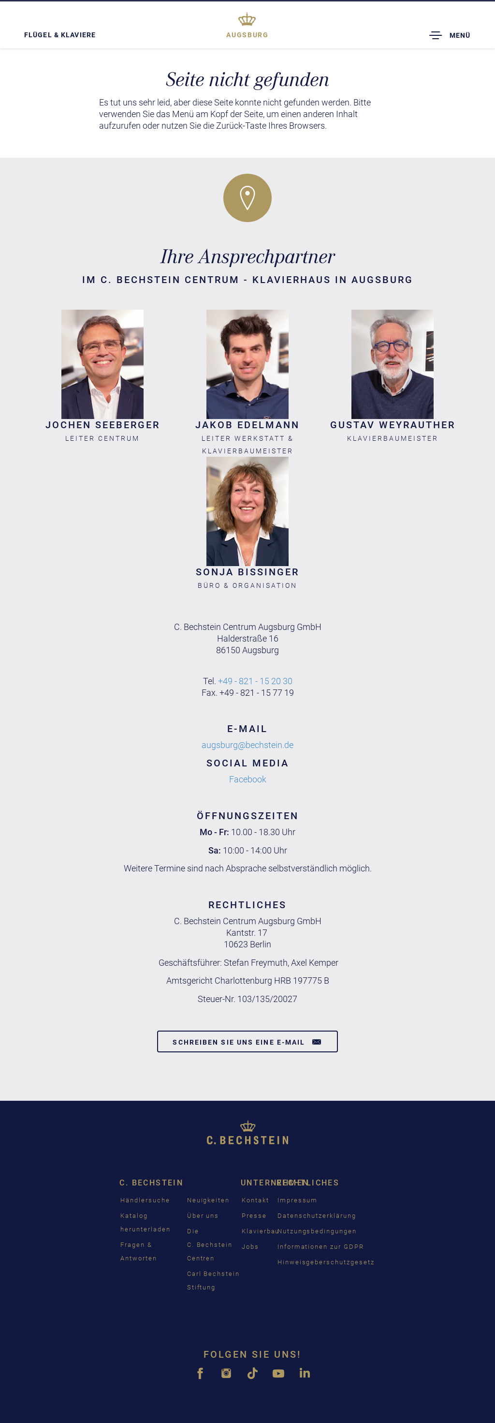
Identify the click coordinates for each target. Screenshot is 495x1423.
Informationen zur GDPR (320, 1246)
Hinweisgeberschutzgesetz (326, 1262)
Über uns (203, 1215)
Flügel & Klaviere (60, 35)
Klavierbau (261, 1231)
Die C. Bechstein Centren (210, 1245)
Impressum (297, 1200)
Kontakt (255, 1200)
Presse (254, 1215)
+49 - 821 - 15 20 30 (255, 681)
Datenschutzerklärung (316, 1215)
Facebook (247, 779)
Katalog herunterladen (145, 1222)
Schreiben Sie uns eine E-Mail (247, 1041)
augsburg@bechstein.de (247, 745)
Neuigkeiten (208, 1200)
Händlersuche (145, 1200)
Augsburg (247, 35)
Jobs (250, 1246)
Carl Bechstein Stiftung (213, 1280)
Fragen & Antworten (138, 1251)
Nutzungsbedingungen (317, 1231)
